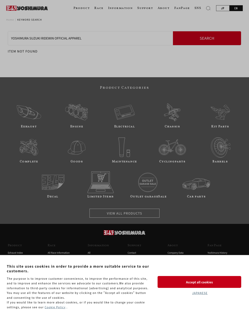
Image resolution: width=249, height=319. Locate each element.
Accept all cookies (199, 282)
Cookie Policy (55, 307)
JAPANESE (200, 293)
